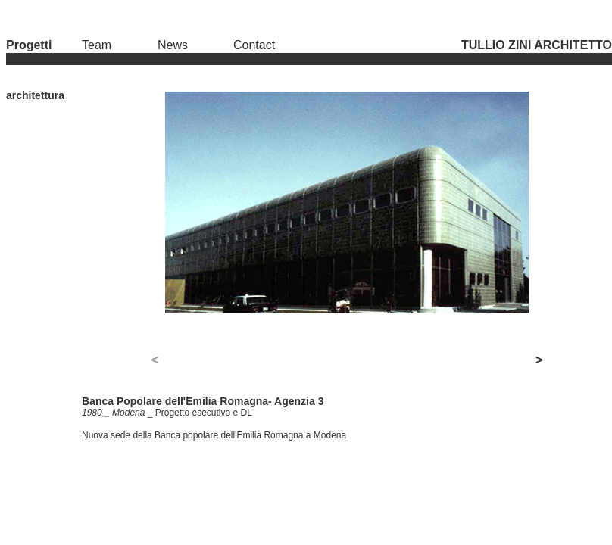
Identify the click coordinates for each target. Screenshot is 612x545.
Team (96, 45)
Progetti (29, 45)
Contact (254, 45)
